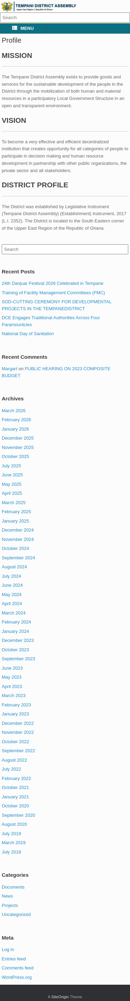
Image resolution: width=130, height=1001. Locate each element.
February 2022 (16, 778)
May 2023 (11, 677)
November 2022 (18, 732)
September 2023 (18, 658)
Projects (10, 905)
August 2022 (14, 760)
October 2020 (15, 805)
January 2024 (15, 631)
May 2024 (11, 594)
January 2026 (15, 429)
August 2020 (14, 824)
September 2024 (18, 557)
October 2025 (15, 456)
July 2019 (11, 833)
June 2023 (12, 668)
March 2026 (14, 410)
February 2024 (16, 622)
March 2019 (14, 842)
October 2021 (15, 787)
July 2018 (11, 852)
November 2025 (18, 447)
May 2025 (11, 484)
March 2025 (14, 502)
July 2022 (11, 769)
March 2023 (14, 695)
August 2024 (14, 566)
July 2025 (11, 465)
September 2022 (18, 750)
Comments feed (18, 967)
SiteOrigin (60, 997)
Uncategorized (16, 914)
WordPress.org (17, 977)
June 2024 (12, 585)
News (7, 896)
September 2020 (18, 815)
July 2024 (11, 576)
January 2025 (15, 521)
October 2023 (15, 649)
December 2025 (18, 438)
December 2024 (18, 530)
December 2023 (18, 640)
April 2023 (12, 686)
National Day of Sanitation (28, 333)
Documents (13, 887)
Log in (8, 949)
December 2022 (18, 723)
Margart (9, 368)
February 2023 (16, 704)
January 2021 (15, 796)
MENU (23, 28)
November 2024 (18, 539)
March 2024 (14, 613)
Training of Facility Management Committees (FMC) (53, 292)
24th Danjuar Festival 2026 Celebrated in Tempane (52, 283)
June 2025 (12, 474)
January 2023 (15, 713)
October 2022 (15, 741)
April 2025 (12, 493)
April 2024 (12, 603)
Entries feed (14, 958)
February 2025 (16, 511)
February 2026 (16, 419)
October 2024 (15, 548)
